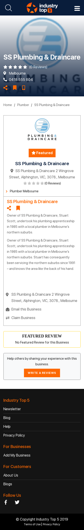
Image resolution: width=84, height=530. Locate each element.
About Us (10, 475)
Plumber (23, 105)
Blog (6, 418)
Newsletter (12, 409)
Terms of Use (32, 524)
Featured (42, 153)
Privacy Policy (14, 435)
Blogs (7, 484)
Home (7, 105)
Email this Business (26, 309)
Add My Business (16, 455)
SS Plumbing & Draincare (52, 105)
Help (7, 426)
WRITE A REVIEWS (42, 373)
